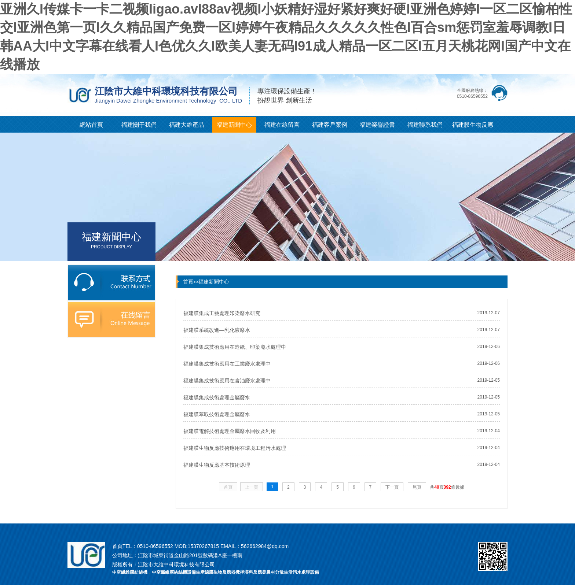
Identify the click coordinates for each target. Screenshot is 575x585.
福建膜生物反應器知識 (472, 127)
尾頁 (417, 487)
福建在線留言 (282, 125)
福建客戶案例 (329, 125)
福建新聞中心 (234, 125)
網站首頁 (91, 125)
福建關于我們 (139, 125)
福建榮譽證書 (377, 125)
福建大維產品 (186, 125)
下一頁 (392, 487)
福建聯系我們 (425, 125)
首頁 (188, 282)
